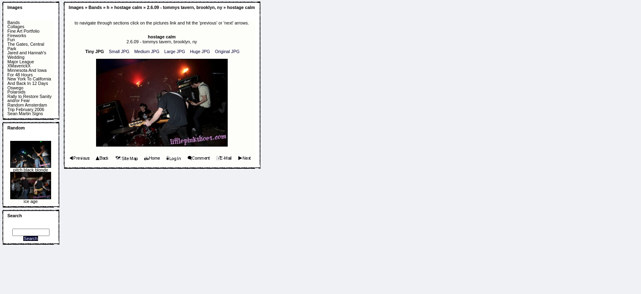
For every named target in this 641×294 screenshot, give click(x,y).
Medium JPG (146, 51)
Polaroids (16, 92)
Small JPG (119, 51)
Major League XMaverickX (20, 64)
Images (14, 7)
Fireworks (16, 35)
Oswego (15, 88)
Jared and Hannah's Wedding (26, 55)
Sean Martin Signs (25, 113)
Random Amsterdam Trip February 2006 (27, 107)
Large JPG (174, 51)
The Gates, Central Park (25, 46)
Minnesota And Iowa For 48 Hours (27, 72)
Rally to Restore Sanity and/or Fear (29, 98)
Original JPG (227, 51)
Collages (15, 26)
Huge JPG (200, 51)
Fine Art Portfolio (23, 31)
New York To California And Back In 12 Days (29, 81)
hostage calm (128, 7)
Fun (11, 40)
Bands (13, 22)
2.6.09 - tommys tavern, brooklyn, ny (184, 7)
